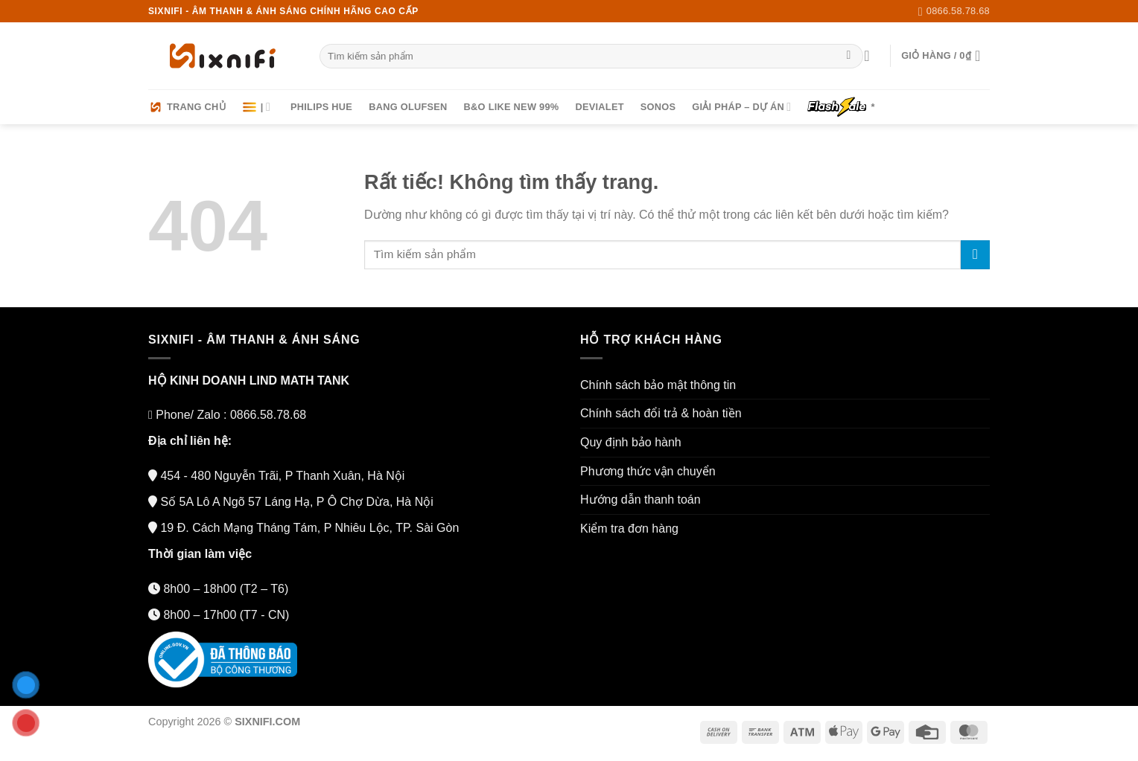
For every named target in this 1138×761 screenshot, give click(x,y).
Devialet (599, 106)
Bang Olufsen (408, 106)
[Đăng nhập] (871, 55)
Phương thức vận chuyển (648, 471)
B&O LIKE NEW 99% (511, 106)
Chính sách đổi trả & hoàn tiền (661, 413)
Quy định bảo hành (630, 442)
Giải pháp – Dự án (741, 107)
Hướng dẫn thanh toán (640, 499)
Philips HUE (321, 106)
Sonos (658, 106)
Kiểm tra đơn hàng (629, 528)
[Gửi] (848, 56)
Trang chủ (187, 107)
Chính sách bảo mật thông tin (658, 385)
